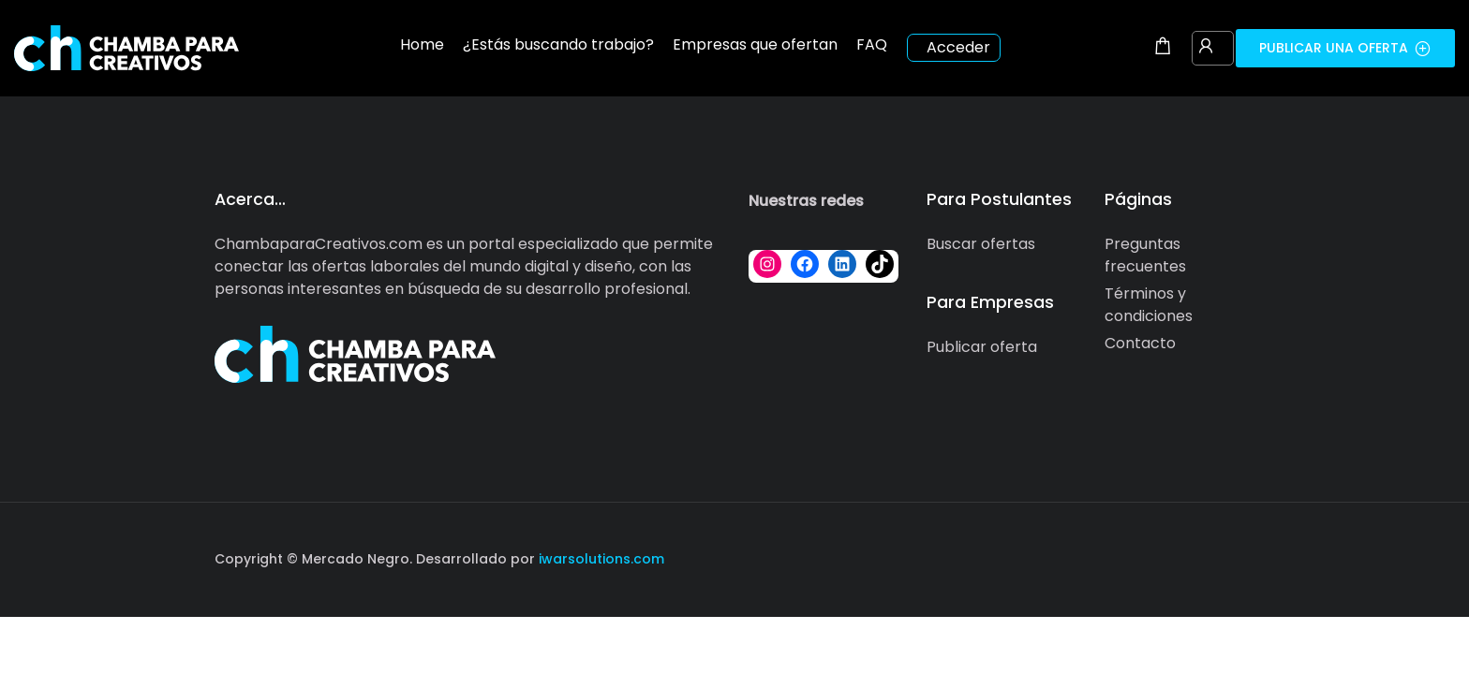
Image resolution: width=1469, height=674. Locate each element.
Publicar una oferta (1345, 47)
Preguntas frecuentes (1145, 255)
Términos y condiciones (1149, 305)
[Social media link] (1238, 556)
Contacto (1140, 343)
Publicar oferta (982, 347)
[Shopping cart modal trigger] (1162, 48)
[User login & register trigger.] (1205, 48)
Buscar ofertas (981, 244)
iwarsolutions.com (599, 558)
